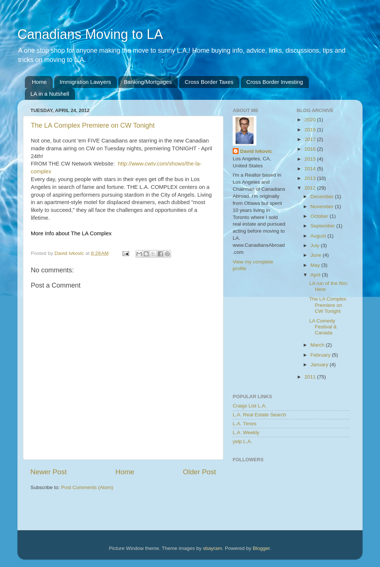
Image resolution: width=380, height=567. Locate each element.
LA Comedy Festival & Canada (323, 326)
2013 (310, 178)
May (316, 265)
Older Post (199, 472)
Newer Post (48, 472)
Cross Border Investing (274, 82)
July (316, 245)
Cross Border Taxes (209, 82)
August (319, 236)
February (321, 355)
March (318, 345)
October (320, 216)
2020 (310, 119)
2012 (310, 188)
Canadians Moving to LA (90, 34)
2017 (310, 139)
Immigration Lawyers (85, 82)
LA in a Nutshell (49, 94)
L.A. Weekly (246, 432)
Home (39, 82)
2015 (310, 159)
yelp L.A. (242, 441)
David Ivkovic (256, 151)
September (324, 226)
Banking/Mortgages (148, 82)
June (317, 255)
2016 (310, 149)
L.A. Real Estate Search (259, 414)
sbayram (212, 548)
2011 (310, 377)
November (323, 206)
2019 (310, 129)
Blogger (261, 548)
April (316, 275)
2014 (310, 168)
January (320, 364)
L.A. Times (244, 423)
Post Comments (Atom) (87, 487)
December (323, 196)
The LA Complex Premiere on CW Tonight (93, 125)
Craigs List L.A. (250, 406)
